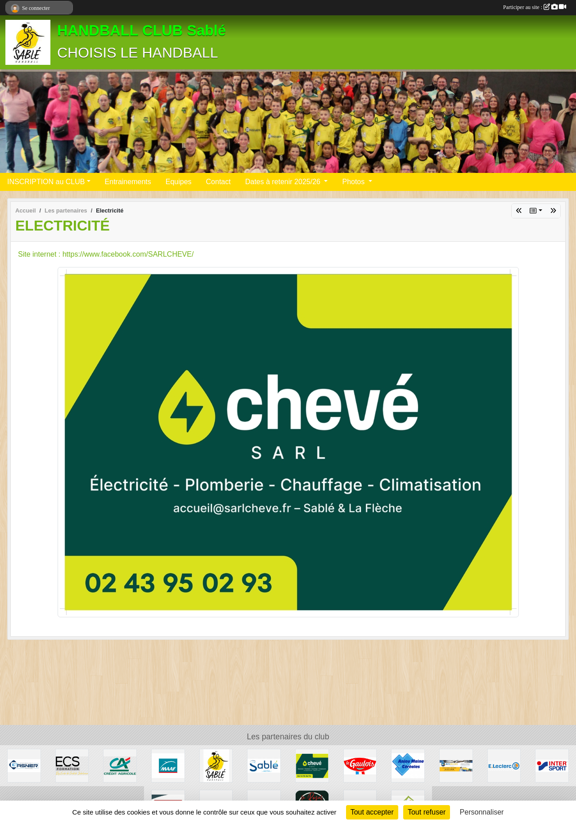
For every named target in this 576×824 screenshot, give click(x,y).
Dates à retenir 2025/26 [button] (284, 182)
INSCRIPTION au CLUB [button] (46, 182)
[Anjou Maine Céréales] (408, 765)
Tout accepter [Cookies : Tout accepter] (372, 812)
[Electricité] (312, 765)
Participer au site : (534, 7)
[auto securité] (456, 765)
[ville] (264, 765)
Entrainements (128, 182)
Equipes (179, 182)
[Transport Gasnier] (24, 765)
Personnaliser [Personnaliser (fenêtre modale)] (482, 812)
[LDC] (360, 765)
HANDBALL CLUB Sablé (141, 31)
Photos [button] (354, 182)
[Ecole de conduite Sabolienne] (72, 765)
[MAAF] (168, 765)
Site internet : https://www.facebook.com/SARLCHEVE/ (106, 254)
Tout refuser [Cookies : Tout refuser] (427, 812)
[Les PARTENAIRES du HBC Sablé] (216, 765)
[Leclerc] (504, 765)
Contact (218, 182)
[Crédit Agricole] (120, 765)
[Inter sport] (552, 765)
